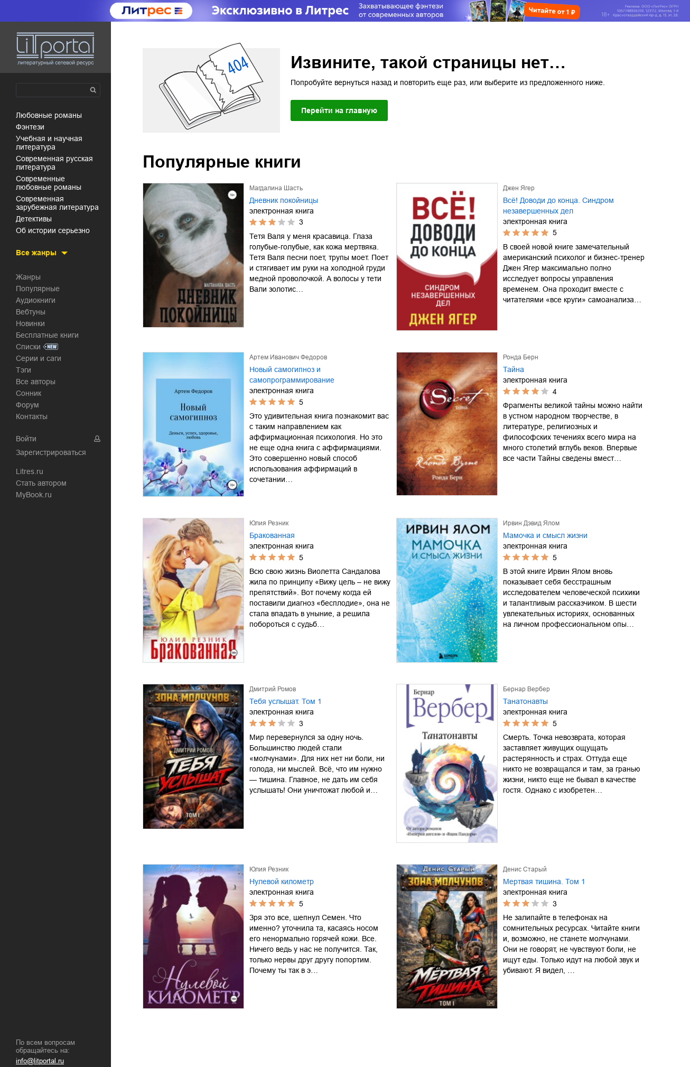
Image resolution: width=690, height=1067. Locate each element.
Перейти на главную (339, 110)
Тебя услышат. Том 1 (285, 701)
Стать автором (41, 483)
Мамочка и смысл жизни (545, 535)
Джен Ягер (519, 188)
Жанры (28, 277)
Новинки (30, 323)
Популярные (38, 288)
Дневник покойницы (283, 200)
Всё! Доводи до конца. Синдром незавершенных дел (558, 205)
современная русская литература (54, 162)
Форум (27, 405)
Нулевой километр (281, 881)
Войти (26, 438)
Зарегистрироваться (51, 452)
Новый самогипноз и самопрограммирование (291, 374)
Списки (28, 346)
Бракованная (272, 535)
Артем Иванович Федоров (288, 357)
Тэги (23, 370)
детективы (34, 219)
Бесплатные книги (47, 335)
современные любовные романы (48, 182)
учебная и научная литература (49, 142)
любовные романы (49, 115)
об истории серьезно (53, 230)
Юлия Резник (268, 523)
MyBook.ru (34, 494)
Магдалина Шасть (276, 188)
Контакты (32, 416)
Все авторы (35, 381)
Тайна (513, 369)
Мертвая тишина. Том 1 (544, 881)
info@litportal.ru (40, 1061)
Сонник (28, 393)
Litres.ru (29, 471)
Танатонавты (525, 701)
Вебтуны (30, 312)
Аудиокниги (35, 300)
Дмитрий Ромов (272, 689)
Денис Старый (525, 869)
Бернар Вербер (526, 689)
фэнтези (30, 127)
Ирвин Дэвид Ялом (531, 523)
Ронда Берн (520, 357)
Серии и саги (38, 358)
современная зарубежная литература (57, 202)
